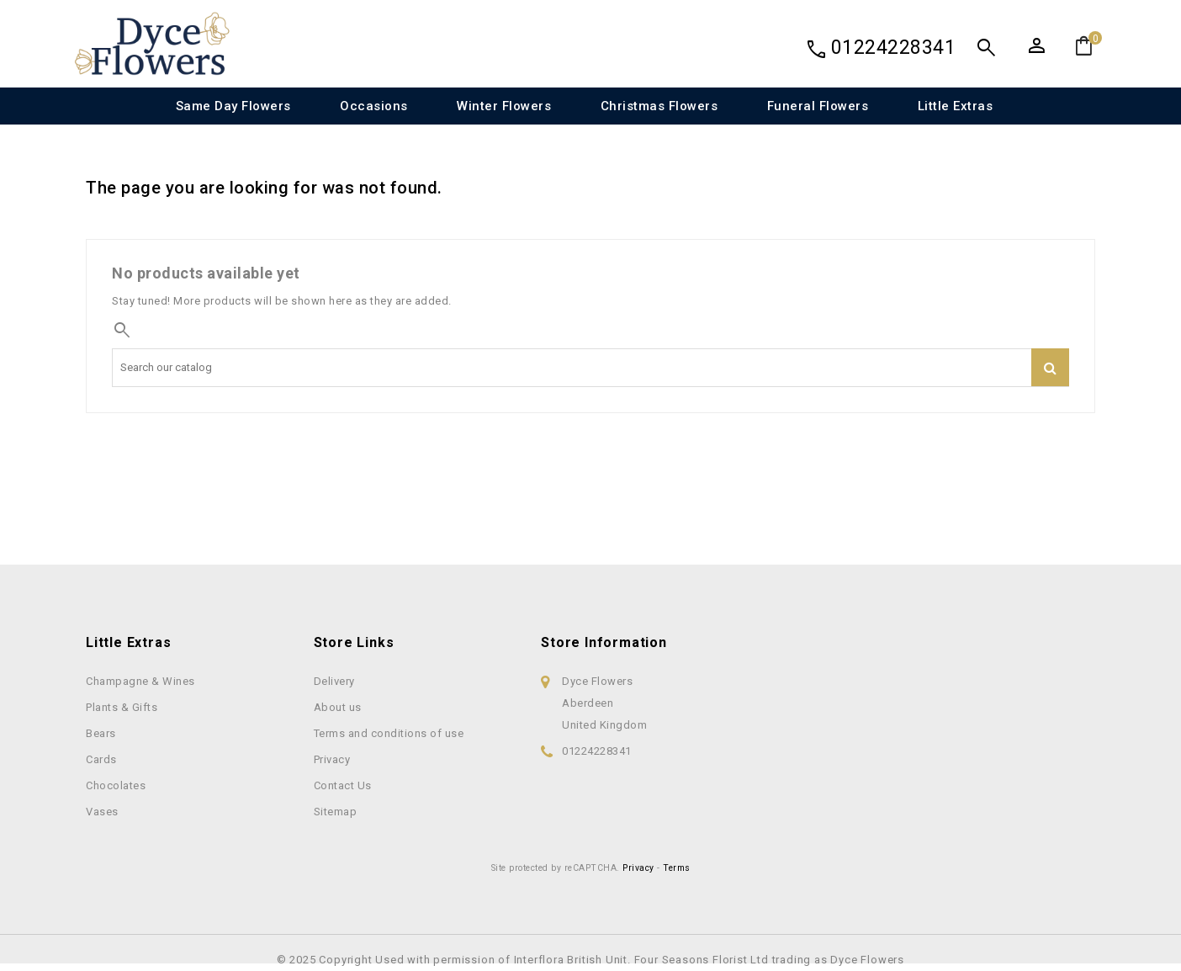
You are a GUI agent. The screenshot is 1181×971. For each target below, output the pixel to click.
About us (338, 707)
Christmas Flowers (659, 106)
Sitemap (335, 811)
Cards (101, 759)
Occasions (374, 106)
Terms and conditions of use (389, 733)
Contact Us (343, 785)
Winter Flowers (504, 106)
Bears (101, 733)
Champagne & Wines (140, 681)
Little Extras (955, 106)
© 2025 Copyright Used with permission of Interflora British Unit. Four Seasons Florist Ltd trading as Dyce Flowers (590, 959)
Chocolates (116, 785)
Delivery (334, 681)
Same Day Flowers (233, 106)
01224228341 (893, 47)
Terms (677, 867)
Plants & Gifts (121, 707)
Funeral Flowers (818, 106)
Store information (604, 642)
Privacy (332, 759)
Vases (102, 811)
